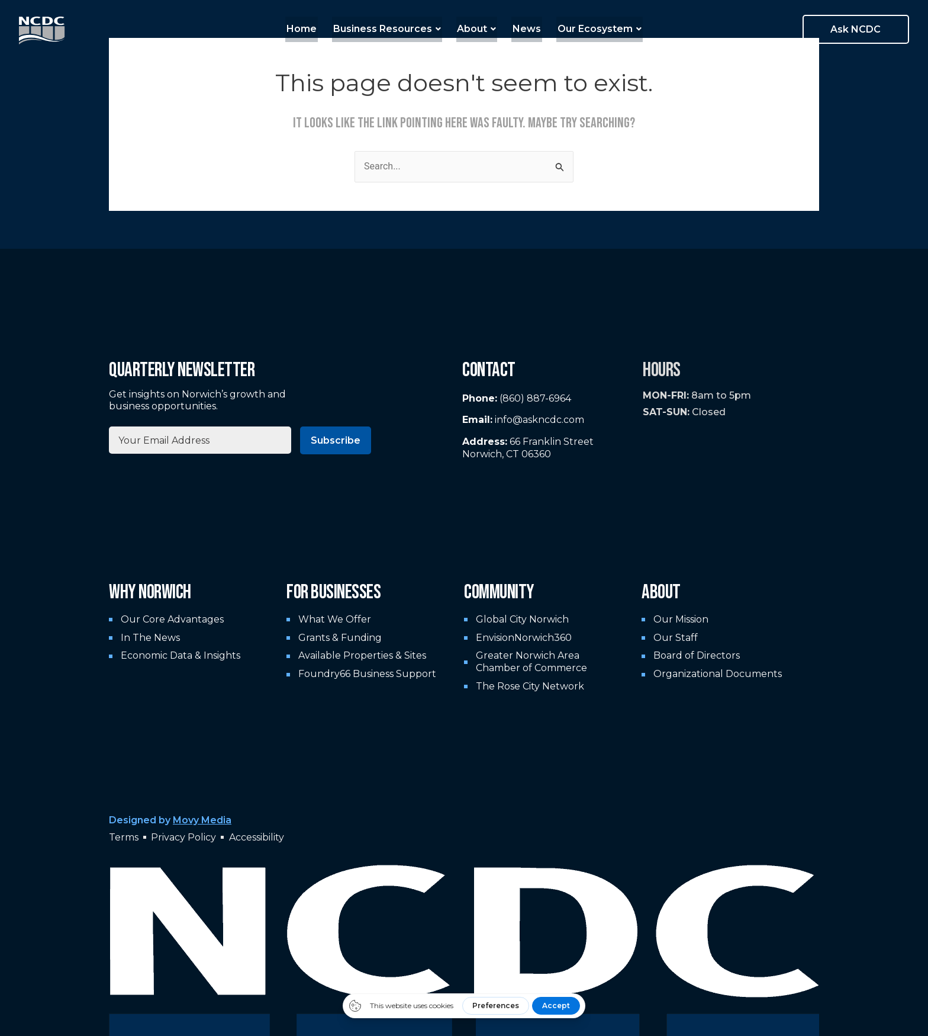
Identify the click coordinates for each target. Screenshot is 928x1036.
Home (306, 28)
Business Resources (389, 28)
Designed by (170, 820)
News (524, 28)
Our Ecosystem (595, 28)
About (476, 28)
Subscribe (335, 440)
